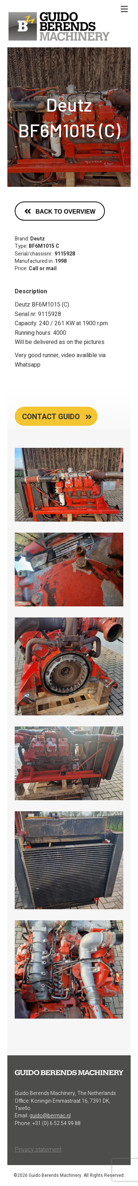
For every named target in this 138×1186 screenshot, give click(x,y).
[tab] (56, 416)
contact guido (51, 416)
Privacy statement (38, 1149)
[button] (60, 211)
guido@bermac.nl (50, 1116)
